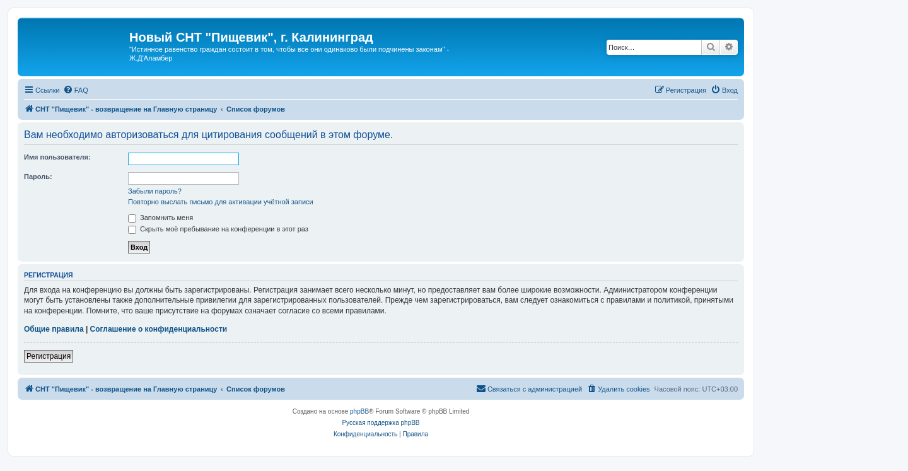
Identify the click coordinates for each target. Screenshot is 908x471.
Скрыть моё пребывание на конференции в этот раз (218, 229)
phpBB (359, 411)
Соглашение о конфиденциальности (159, 329)
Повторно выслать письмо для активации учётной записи (220, 202)
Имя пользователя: (57, 157)
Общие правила (54, 329)
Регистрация (48, 356)
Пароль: (38, 176)
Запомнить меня (160, 217)
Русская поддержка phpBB (380, 422)
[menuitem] (75, 90)
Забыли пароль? (155, 191)
